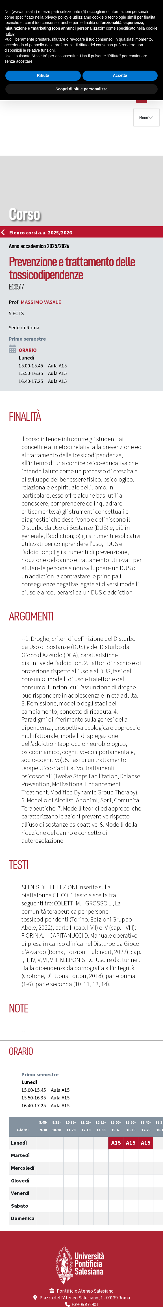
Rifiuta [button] (43, 75)
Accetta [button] (120, 75)
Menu (143, 117)
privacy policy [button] (56, 17)
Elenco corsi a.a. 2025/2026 (38, 232)
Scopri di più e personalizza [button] (81, 89)
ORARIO (28, 350)
